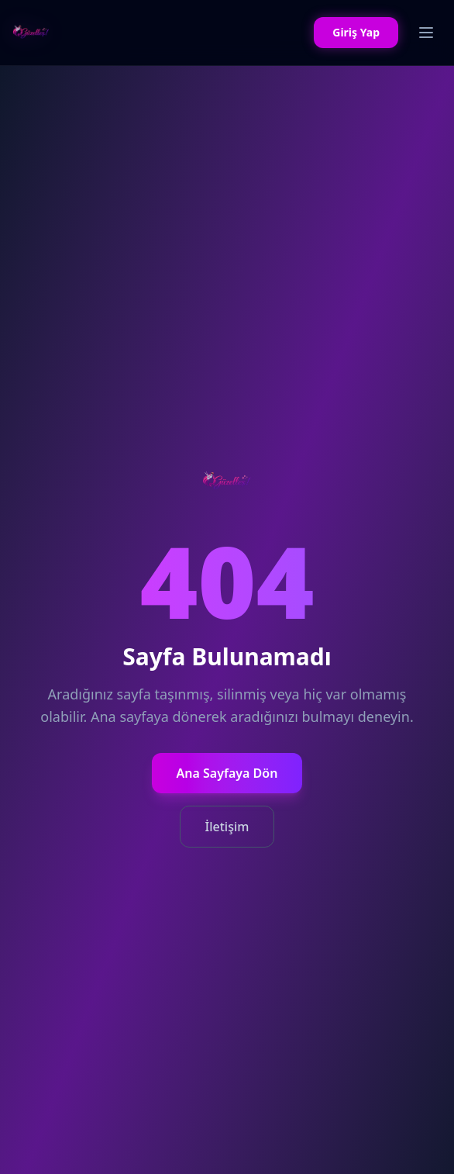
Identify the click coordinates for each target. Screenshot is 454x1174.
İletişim (227, 826)
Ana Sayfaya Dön (227, 773)
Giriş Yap (356, 32)
